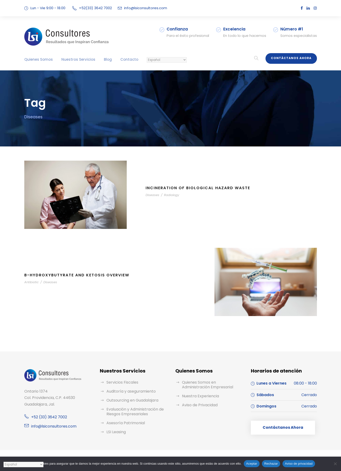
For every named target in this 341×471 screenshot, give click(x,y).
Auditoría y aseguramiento (131, 391)
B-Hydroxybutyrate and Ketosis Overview (76, 275)
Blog (108, 59)
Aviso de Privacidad (200, 405)
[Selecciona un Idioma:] (167, 60)
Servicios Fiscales (122, 382)
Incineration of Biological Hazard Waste (198, 188)
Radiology (171, 195)
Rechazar (271, 463)
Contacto (129, 59)
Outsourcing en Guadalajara (132, 400)
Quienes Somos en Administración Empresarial (207, 385)
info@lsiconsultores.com (145, 7)
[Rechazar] (335, 463)
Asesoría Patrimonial (125, 423)
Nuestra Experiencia (200, 396)
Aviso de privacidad (298, 463)
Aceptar (251, 463)
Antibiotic (31, 282)
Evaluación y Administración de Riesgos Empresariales (135, 412)
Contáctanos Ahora (291, 58)
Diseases (152, 195)
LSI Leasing (116, 432)
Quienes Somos (38, 59)
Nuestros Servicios (78, 59)
